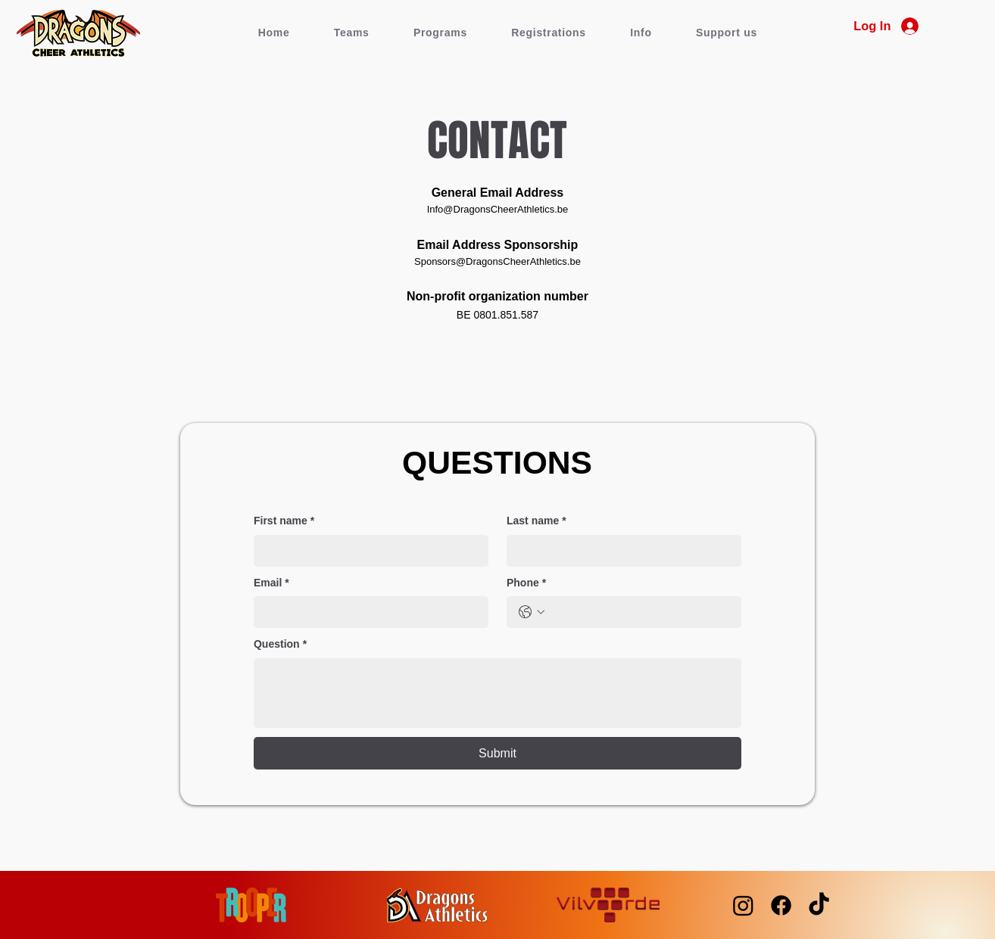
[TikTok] (819, 905)
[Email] (366, 612)
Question (280, 644)
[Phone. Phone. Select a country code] (531, 612)
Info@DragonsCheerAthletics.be (498, 209)
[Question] (497, 693)
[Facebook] (781, 905)
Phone (526, 583)
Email (271, 583)
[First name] (366, 551)
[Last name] (619, 551)
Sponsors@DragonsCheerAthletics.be (497, 261)
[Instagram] (743, 905)
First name (284, 521)
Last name (536, 521)
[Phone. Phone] (639, 612)
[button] (351, 32)
